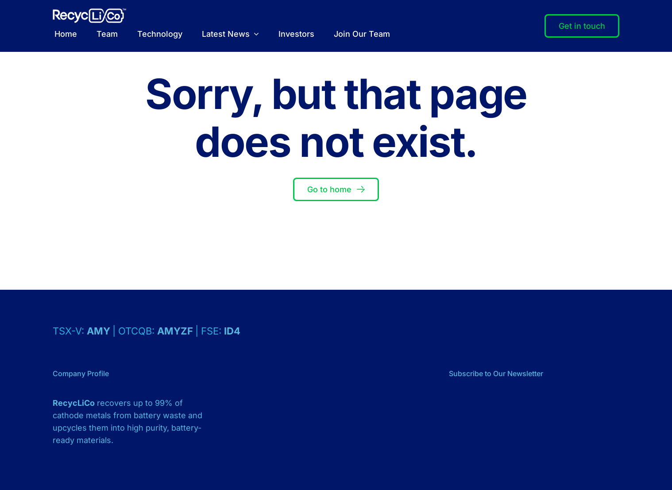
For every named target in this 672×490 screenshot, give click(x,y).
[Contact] (582, 26)
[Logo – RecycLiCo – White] (89, 12)
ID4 (232, 331)
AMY (99, 331)
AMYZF (176, 331)
